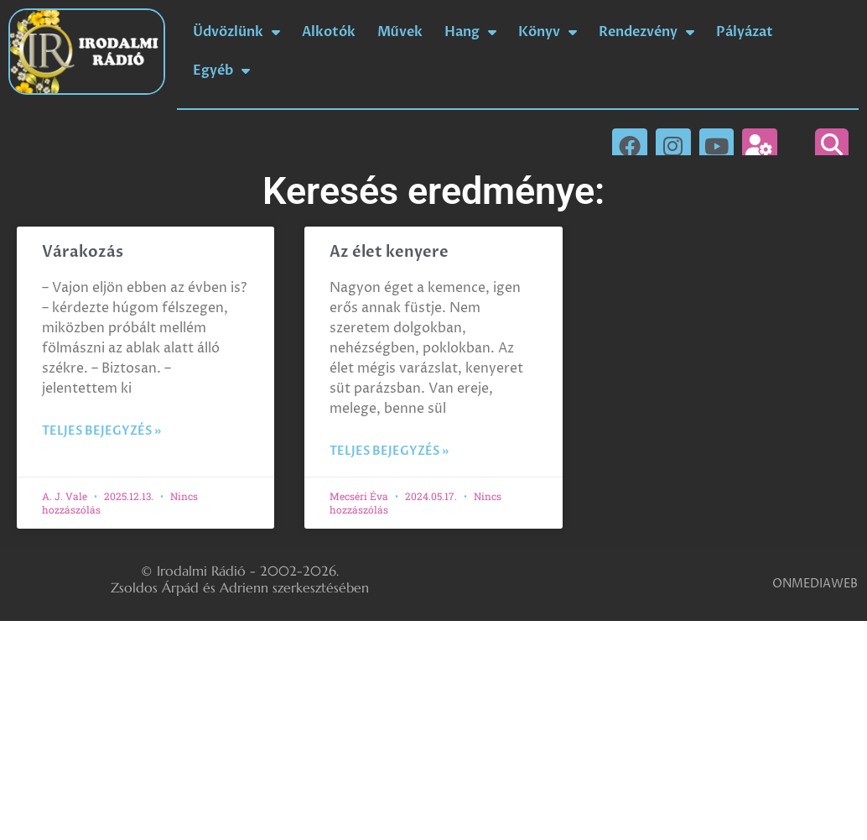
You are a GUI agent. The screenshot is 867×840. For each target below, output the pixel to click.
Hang (470, 32)
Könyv (547, 32)
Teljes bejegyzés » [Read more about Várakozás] (101, 431)
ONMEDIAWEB (815, 584)
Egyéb (221, 70)
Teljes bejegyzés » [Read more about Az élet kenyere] (389, 451)
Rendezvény (646, 32)
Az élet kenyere (389, 252)
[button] (832, 145)
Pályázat (744, 32)
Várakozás (82, 252)
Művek (400, 32)
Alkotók (329, 32)
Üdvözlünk (236, 32)
